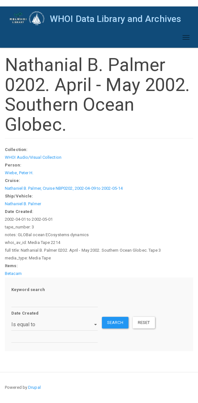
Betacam (13, 273)
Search (115, 322)
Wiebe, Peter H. (19, 172)
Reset (144, 322)
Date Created (24, 313)
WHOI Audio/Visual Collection (33, 157)
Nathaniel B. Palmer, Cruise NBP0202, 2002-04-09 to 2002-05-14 (64, 188)
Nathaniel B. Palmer (23, 203)
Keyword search (28, 289)
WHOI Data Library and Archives (115, 19)
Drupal (34, 387)
